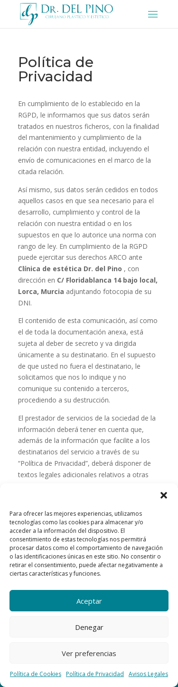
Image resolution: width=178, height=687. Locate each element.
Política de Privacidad (95, 674)
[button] (164, 495)
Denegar (89, 627)
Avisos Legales (148, 674)
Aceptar (89, 601)
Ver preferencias (89, 653)
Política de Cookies (35, 674)
